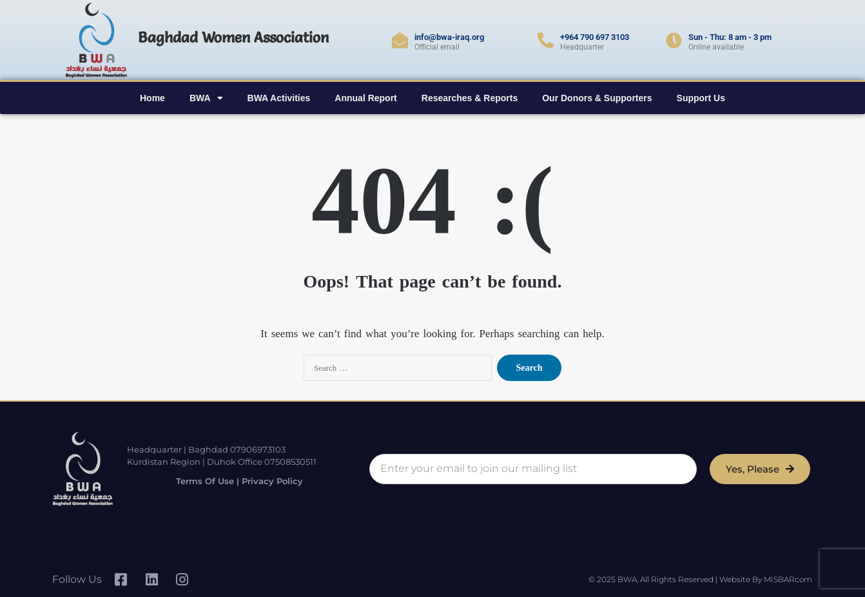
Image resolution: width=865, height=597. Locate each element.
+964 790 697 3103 (594, 37)
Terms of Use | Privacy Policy (232, 480)
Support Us (701, 98)
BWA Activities (279, 98)
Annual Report (365, 98)
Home (152, 98)
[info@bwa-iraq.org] (400, 40)
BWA (206, 98)
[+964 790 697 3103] (546, 40)
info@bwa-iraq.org (449, 37)
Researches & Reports (470, 98)
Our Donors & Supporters (597, 98)
